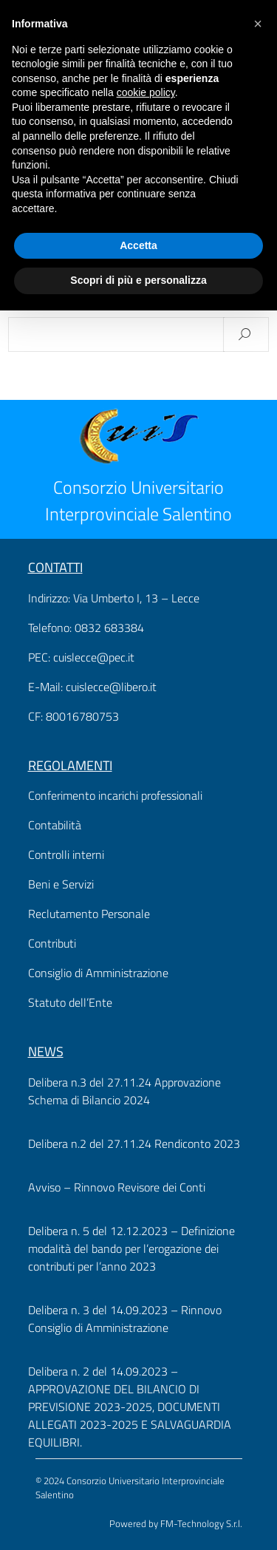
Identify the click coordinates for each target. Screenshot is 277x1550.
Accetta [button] (138, 245)
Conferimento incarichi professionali (115, 795)
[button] (258, 23)
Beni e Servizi (61, 884)
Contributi (52, 943)
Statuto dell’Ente (70, 1002)
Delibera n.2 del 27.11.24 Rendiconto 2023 (134, 1143)
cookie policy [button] (146, 92)
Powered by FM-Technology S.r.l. (175, 1523)
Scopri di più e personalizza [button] (138, 280)
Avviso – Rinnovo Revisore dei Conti (116, 1187)
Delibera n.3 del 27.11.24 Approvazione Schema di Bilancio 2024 (124, 1091)
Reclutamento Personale (89, 913)
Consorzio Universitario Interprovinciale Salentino (138, 500)
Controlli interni (66, 854)
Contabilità (54, 825)
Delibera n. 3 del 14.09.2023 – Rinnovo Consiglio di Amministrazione (125, 1318)
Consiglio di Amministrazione (98, 973)
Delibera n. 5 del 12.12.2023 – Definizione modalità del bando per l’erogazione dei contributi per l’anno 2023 (131, 1248)
